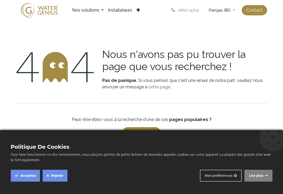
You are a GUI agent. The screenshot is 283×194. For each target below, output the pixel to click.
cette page (159, 86)
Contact (254, 10)
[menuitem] (88, 10)
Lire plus (256, 176)
